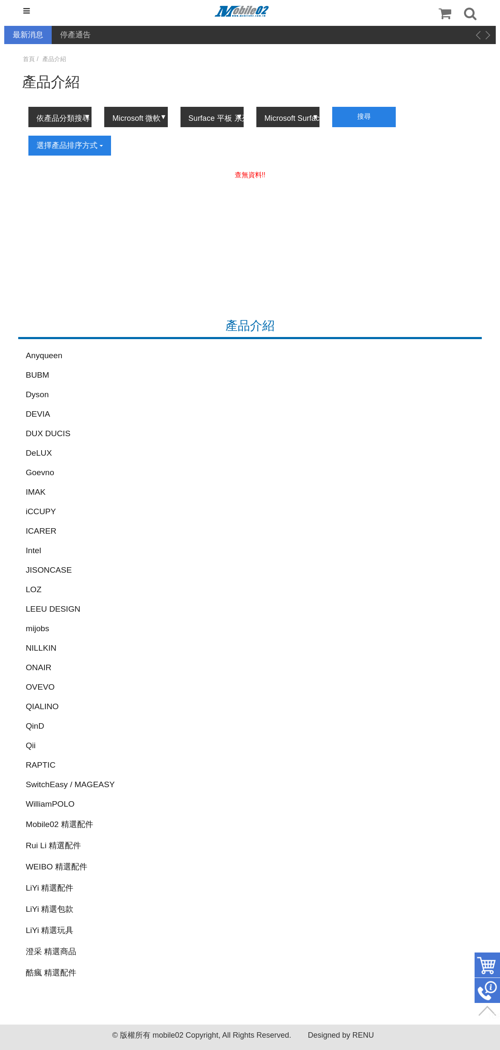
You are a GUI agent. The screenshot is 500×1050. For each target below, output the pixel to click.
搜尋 (364, 116)
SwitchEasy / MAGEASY (70, 784)
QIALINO (42, 706)
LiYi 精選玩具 (50, 930)
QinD (35, 725)
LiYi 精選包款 (50, 909)
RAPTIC (41, 764)
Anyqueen (44, 355)
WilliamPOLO (50, 803)
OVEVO (40, 686)
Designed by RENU (341, 1035)
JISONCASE (49, 569)
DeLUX (39, 452)
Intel (33, 550)
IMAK (36, 491)
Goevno (40, 472)
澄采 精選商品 (51, 951)
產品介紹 (54, 59)
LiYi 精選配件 (50, 887)
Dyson (37, 394)
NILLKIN (41, 647)
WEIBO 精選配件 (56, 866)
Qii (31, 745)
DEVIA (38, 413)
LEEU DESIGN (53, 608)
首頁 (29, 59)
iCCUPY (41, 511)
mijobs (37, 628)
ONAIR (39, 667)
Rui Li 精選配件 (53, 845)
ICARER (41, 530)
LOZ (34, 589)
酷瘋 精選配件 (51, 972)
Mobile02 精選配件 (59, 824)
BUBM (37, 374)
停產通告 (75, 35)
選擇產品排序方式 (69, 145)
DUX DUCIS (48, 433)
